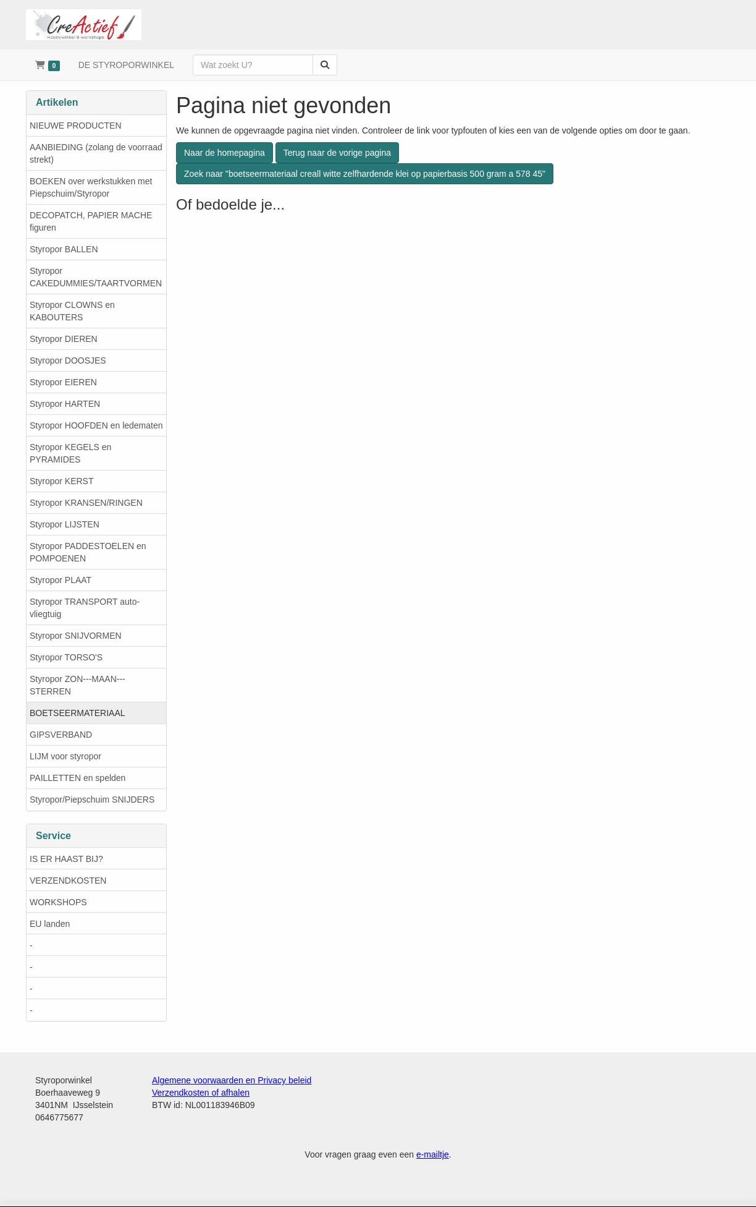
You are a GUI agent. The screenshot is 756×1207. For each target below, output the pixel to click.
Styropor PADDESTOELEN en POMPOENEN (88, 552)
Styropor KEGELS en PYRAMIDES (70, 453)
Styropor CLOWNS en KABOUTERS (72, 311)
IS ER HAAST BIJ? (66, 859)
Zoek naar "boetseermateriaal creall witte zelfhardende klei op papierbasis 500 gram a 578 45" (364, 174)
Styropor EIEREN (63, 382)
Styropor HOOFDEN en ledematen (96, 425)
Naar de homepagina (224, 153)
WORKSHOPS (58, 902)
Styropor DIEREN (64, 339)
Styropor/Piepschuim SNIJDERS (92, 799)
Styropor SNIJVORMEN (76, 636)
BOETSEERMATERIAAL (77, 713)
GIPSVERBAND (61, 735)
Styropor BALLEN (64, 249)
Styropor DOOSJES (68, 360)
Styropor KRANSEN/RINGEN (86, 503)
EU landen (50, 924)
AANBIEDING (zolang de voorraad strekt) (96, 153)
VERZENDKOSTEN (68, 880)
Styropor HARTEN (65, 404)
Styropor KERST (61, 481)
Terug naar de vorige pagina (337, 153)
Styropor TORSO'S (66, 657)
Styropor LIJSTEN (64, 524)
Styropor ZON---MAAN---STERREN (77, 685)
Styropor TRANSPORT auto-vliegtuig (85, 608)
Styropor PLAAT (60, 580)
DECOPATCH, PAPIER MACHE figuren (91, 221)
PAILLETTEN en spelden (77, 778)
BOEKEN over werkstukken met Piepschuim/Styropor (91, 187)
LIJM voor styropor (65, 756)
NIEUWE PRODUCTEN (76, 125)
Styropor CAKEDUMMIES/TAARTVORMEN (96, 277)
